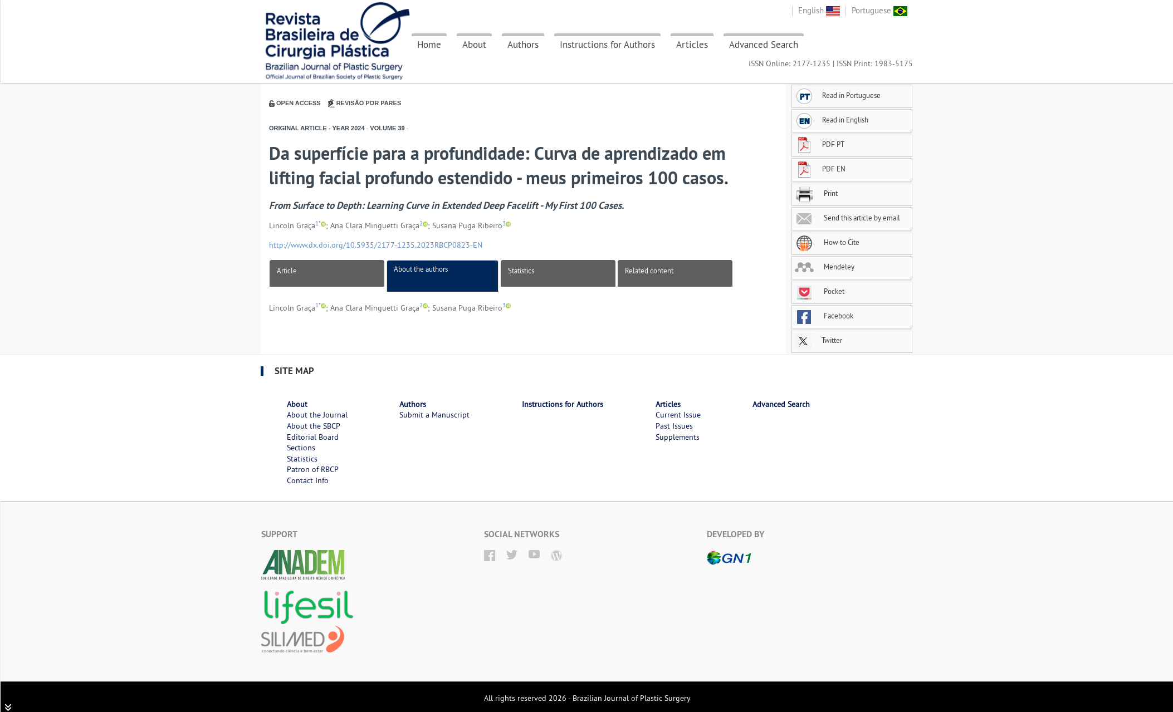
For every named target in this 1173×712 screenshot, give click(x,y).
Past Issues (674, 426)
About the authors (421, 268)
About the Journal (317, 415)
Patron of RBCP (313, 469)
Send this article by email (847, 217)
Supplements (678, 437)
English (819, 10)
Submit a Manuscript (434, 415)
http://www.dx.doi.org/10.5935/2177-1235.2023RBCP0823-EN (375, 245)
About (474, 44)
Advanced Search (763, 44)
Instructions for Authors (607, 44)
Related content (649, 270)
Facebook (824, 315)
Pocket (819, 291)
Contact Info (308, 480)
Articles (692, 44)
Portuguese (879, 10)
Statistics (521, 270)
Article (287, 270)
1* (318, 223)
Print (816, 193)
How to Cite (827, 242)
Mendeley (824, 266)
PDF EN (820, 168)
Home (429, 44)
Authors (523, 44)
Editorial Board (313, 437)
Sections (301, 448)
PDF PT (819, 144)
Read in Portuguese (838, 95)
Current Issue (678, 415)
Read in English (831, 119)
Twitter (818, 340)
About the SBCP (313, 426)
